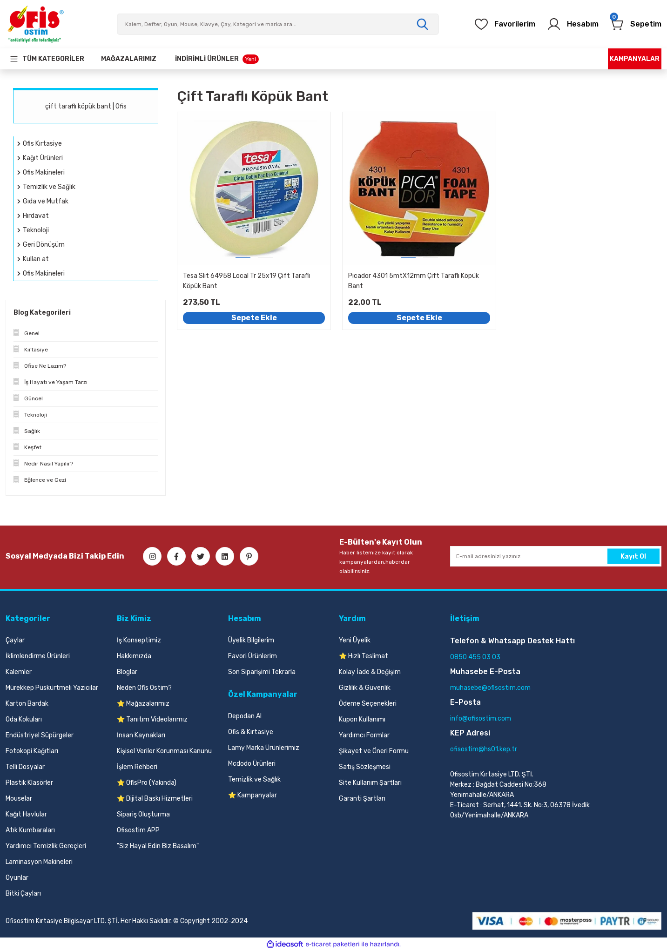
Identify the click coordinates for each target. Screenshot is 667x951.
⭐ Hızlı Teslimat (363, 656)
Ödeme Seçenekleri (368, 704)
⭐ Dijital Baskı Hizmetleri (155, 799)
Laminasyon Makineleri (39, 862)
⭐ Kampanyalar (252, 795)
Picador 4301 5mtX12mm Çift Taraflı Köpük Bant (413, 281)
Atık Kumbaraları (30, 830)
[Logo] (35, 24)
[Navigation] (47, 58)
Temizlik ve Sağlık (254, 779)
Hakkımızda (134, 656)
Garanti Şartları (362, 799)
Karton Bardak (27, 704)
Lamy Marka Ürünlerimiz (263, 748)
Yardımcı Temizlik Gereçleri (46, 846)
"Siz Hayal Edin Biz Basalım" (158, 846)
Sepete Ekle (254, 317)
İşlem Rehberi (137, 767)
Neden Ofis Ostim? (144, 688)
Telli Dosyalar (25, 767)
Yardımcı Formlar (364, 735)
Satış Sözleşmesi (365, 767)
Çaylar (15, 640)
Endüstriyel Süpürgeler (40, 735)
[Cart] (635, 24)
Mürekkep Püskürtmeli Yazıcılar (52, 688)
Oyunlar (17, 878)
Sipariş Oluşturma (143, 814)
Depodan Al (245, 716)
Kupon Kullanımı (362, 719)
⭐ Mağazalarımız (143, 704)
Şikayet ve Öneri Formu (374, 751)
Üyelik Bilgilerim (251, 640)
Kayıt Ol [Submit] (633, 556)
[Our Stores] (128, 58)
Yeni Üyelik (355, 640)
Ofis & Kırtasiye (250, 732)
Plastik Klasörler (29, 783)
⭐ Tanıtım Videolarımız (152, 719)
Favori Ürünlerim (252, 656)
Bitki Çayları (23, 893)
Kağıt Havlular (26, 814)
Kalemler (19, 672)
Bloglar (127, 672)
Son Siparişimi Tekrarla (262, 672)
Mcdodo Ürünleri (252, 764)
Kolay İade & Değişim (370, 672)
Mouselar (19, 799)
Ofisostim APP (138, 830)
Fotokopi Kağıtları (32, 751)
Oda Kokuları (24, 719)
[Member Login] (572, 24)
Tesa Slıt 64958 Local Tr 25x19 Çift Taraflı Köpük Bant (246, 281)
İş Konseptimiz (139, 640)
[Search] (278, 24)
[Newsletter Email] (555, 556)
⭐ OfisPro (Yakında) (146, 783)
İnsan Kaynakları (141, 735)
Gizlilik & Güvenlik (365, 688)
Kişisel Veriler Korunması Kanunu (164, 751)
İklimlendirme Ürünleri (38, 656)
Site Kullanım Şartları (370, 783)
